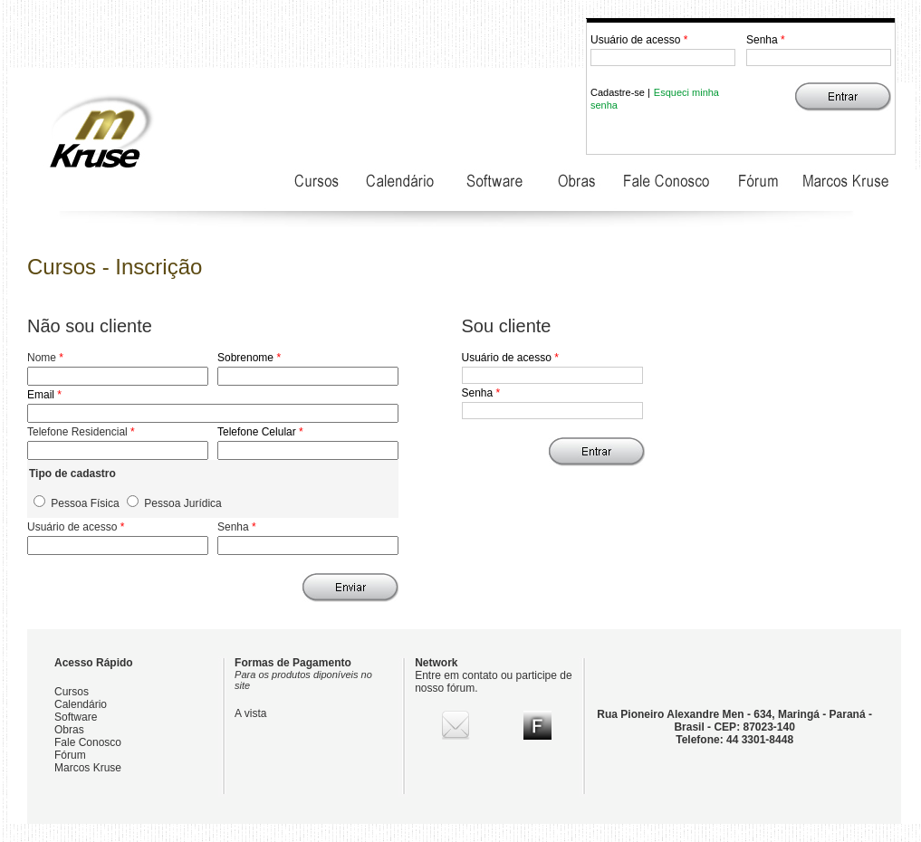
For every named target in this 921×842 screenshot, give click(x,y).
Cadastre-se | (620, 92)
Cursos (71, 691)
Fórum (70, 755)
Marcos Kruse (87, 767)
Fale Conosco (87, 742)
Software (75, 717)
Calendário (80, 704)
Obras (69, 729)
